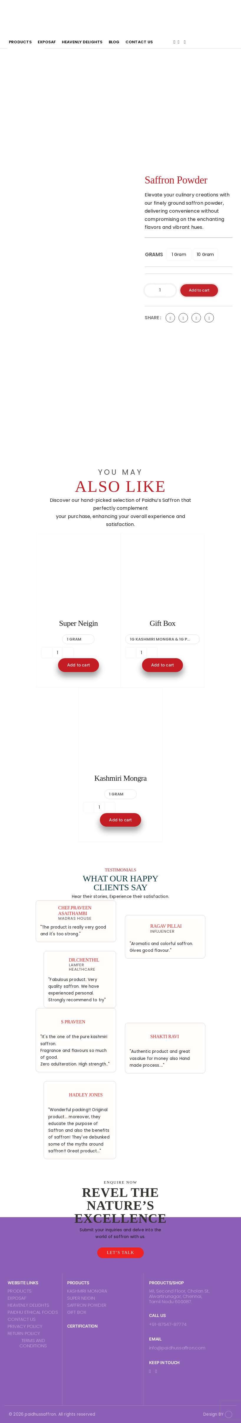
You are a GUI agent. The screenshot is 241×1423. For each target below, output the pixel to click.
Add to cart (200, 289)
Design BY (213, 1414)
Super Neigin (78, 623)
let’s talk (120, 1252)
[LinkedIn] (196, 318)
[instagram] (156, 1371)
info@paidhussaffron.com (177, 1348)
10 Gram (205, 254)
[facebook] (150, 1371)
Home (22, 43)
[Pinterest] (209, 318)
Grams (154, 254)
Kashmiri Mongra (120, 778)
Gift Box (162, 623)
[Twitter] (183, 318)
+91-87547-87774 (167, 1324)
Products (54, 43)
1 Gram (179, 254)
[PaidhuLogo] (27, 8)
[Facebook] (170, 318)
